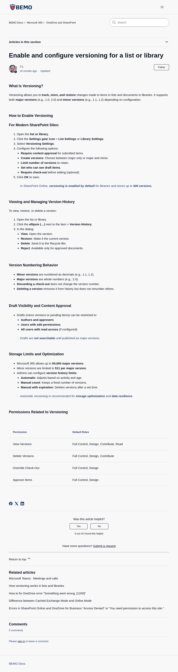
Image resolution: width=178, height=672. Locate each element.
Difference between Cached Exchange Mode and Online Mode (50, 600)
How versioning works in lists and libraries (36, 585)
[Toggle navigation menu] (162, 7)
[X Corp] (16, 503)
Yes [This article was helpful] (79, 526)
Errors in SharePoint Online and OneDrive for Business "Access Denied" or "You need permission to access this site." (86, 608)
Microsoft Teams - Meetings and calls (33, 578)
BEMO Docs (16, 22)
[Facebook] (11, 503)
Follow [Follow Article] (161, 67)
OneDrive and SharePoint (61, 22)
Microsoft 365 (34, 22)
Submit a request (104, 546)
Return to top (20, 558)
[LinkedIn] (22, 503)
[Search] (139, 22)
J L (22, 66)
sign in (21, 641)
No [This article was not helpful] (99, 526)
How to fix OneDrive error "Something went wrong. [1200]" (47, 593)
